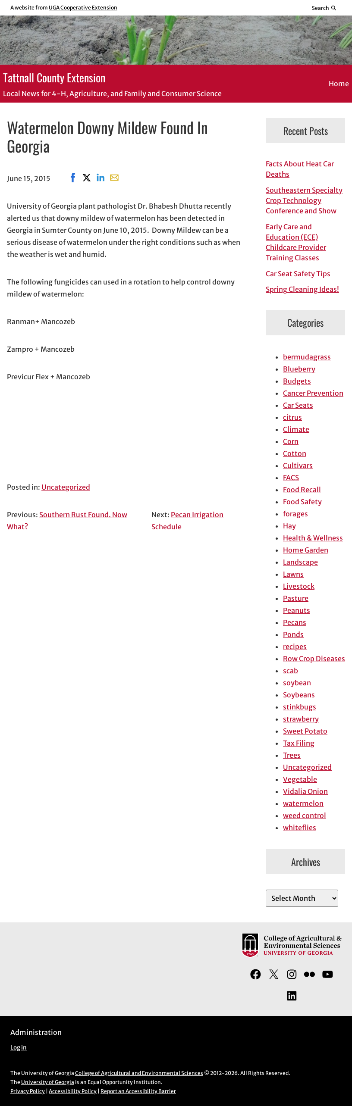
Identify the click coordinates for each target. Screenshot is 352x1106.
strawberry (301, 719)
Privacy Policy (27, 1091)
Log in (18, 1047)
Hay (289, 526)
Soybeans (299, 694)
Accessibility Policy (73, 1091)
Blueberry (299, 369)
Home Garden (305, 550)
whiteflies (299, 827)
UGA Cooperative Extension (83, 7)
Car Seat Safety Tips (298, 273)
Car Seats (298, 405)
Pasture (295, 598)
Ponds (293, 634)
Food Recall (302, 489)
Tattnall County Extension (54, 77)
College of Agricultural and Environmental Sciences (139, 1073)
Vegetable (300, 779)
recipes (295, 646)
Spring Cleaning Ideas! (302, 289)
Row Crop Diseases (314, 658)
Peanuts (296, 610)
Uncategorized (65, 487)
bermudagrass (307, 357)
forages (295, 513)
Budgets (297, 381)
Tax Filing (298, 743)
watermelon (303, 803)
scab (290, 670)
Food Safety (302, 501)
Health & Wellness (313, 538)
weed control (304, 815)
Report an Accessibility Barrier (138, 1091)
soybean (297, 682)
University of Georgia (47, 1082)
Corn (291, 441)
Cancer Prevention (313, 393)
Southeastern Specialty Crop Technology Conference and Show (304, 200)
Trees (292, 755)
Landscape (300, 562)
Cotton (294, 453)
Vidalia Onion (305, 791)
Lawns (293, 574)
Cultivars (298, 465)
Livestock (298, 586)
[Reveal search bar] (325, 8)
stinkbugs (299, 707)
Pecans (294, 622)
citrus (292, 417)
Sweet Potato (305, 731)
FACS (291, 477)
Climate (296, 429)
